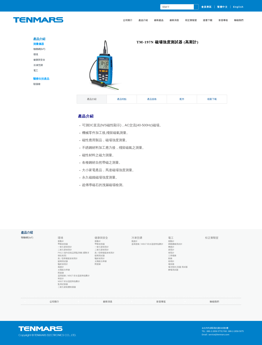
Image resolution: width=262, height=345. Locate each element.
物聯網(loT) (27, 237)
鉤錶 (170, 258)
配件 (182, 99)
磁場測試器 (63, 261)
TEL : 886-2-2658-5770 (212, 331)
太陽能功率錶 (64, 269)
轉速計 (171, 246)
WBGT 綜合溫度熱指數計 (69, 281)
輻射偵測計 (63, 264)
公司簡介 (127, 20)
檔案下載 (212, 99)
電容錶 (171, 264)
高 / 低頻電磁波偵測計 (68, 258)
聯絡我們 (238, 20)
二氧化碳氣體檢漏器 (67, 286)
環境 (60, 238)
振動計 (61, 241)
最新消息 (174, 20)
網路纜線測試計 (175, 243)
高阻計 (171, 249)
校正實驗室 (191, 20)
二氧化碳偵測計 (65, 249)
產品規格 (152, 99)
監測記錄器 (63, 284)
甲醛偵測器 (63, 243)
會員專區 (206, 7)
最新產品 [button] (158, 20)
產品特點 (121, 99)
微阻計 (171, 252)
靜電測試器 (173, 269)
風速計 (61, 266)
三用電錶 (172, 255)
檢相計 (171, 261)
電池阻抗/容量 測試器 (177, 266)
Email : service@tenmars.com (215, 334)
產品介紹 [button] (143, 20)
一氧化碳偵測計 (65, 246)
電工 (171, 238)
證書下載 (207, 20)
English (238, 7)
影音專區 (223, 20)
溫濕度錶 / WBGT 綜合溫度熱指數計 (74, 275)
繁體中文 (222, 7)
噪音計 (61, 278)
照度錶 (61, 272)
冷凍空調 (137, 238)
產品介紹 (91, 99)
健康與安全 (39, 59)
